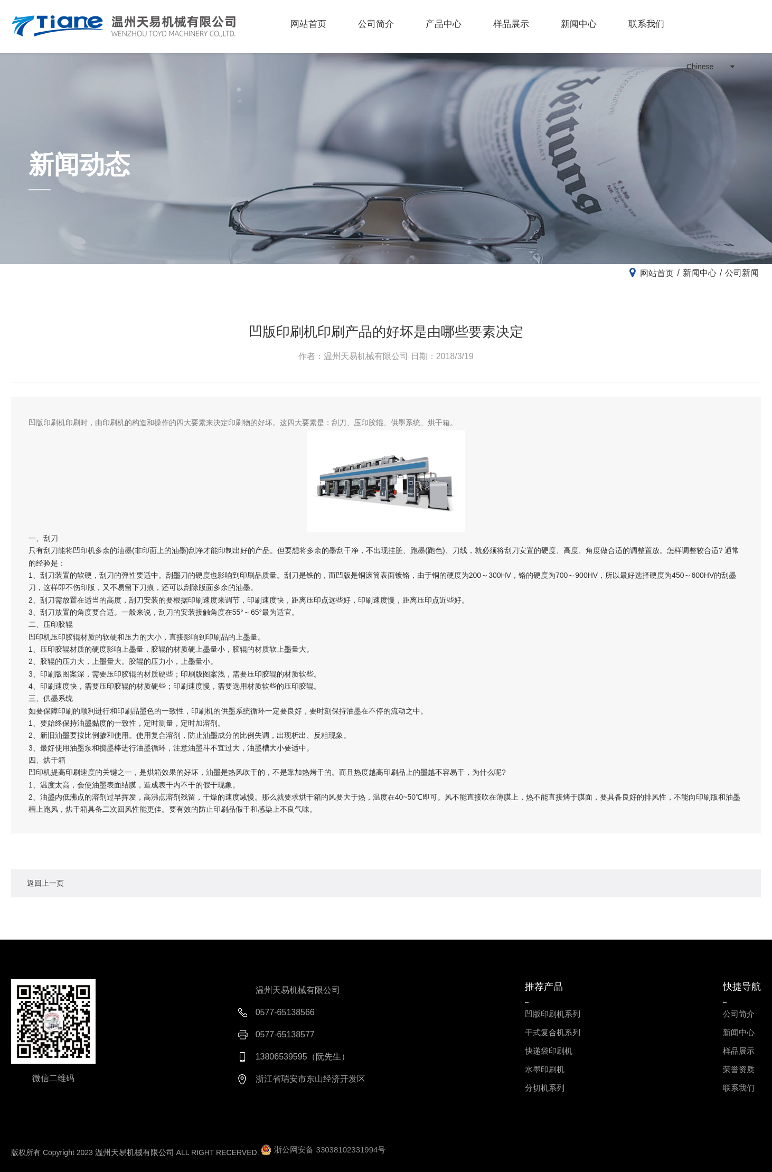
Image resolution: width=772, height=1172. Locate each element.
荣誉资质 (739, 1069)
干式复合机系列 (552, 1032)
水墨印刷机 (544, 1069)
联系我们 (646, 24)
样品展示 (511, 24)
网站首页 (308, 24)
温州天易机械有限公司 (134, 1152)
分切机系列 (544, 1087)
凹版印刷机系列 (552, 1013)
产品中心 (444, 24)
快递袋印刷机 (548, 1050)
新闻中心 (579, 24)
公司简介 (376, 24)
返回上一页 (45, 883)
